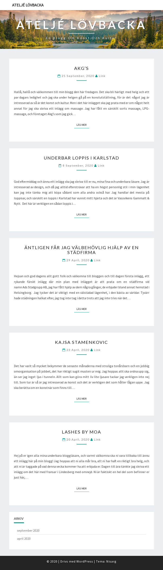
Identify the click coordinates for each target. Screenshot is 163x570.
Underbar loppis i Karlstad (81, 158)
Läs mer (83, 125)
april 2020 (24, 538)
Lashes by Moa (81, 432)
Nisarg (111, 561)
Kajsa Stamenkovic (81, 342)
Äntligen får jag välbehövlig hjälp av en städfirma (81, 250)
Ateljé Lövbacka (28, 4)
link (102, 76)
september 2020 (28, 530)
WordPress (84, 561)
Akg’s (81, 68)
